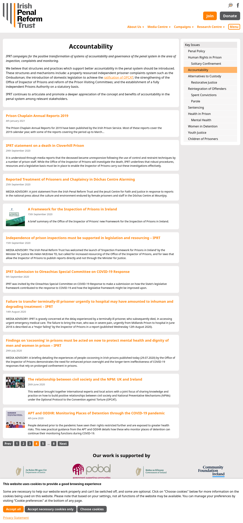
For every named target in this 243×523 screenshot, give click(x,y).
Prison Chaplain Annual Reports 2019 (37, 115)
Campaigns (184, 27)
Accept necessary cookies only (50, 509)
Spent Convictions (204, 95)
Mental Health (201, 120)
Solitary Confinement (206, 64)
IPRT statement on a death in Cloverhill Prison (45, 145)
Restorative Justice (204, 82)
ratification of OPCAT (118, 77)
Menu (234, 27)
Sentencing (196, 107)
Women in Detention (203, 126)
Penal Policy (196, 51)
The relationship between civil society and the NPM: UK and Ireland (85, 379)
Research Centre (211, 27)
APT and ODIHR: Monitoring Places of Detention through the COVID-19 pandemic (96, 413)
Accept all (13, 509)
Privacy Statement (16, 518)
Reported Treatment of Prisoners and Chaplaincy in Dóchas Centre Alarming (70, 179)
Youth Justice (197, 132)
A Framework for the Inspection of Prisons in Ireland (72, 209)
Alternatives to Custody (204, 76)
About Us (135, 27)
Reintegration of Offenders (207, 89)
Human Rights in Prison (205, 57)
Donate (230, 15)
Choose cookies (92, 509)
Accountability (198, 70)
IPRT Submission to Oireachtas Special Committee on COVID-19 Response (68, 271)
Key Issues (192, 45)
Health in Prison (199, 114)
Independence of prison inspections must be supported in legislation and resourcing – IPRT (83, 237)
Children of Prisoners (203, 139)
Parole (195, 101)
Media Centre (159, 27)
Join (210, 15)
